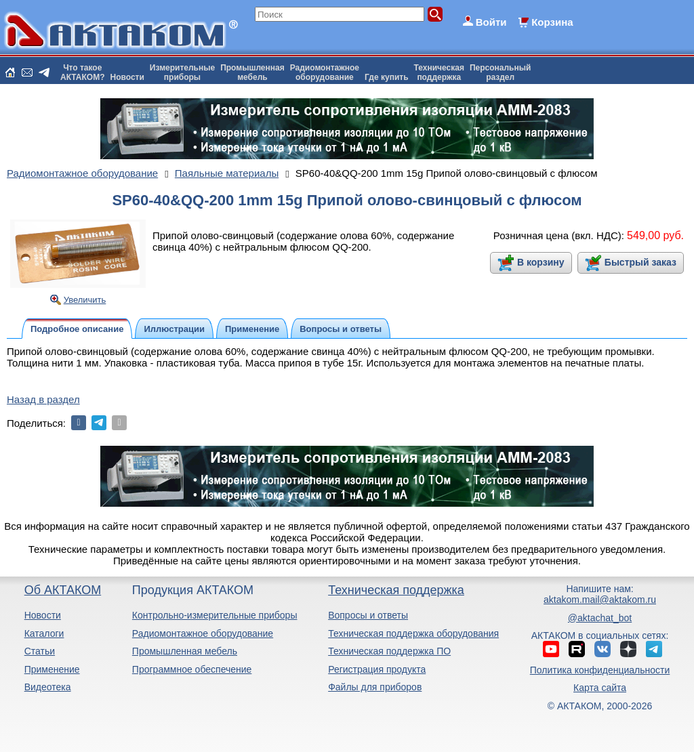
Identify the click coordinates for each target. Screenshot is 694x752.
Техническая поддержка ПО (389, 651)
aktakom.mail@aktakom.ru (600, 599)
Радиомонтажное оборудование (202, 633)
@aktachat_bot (600, 617)
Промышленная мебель (184, 651)
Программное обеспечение (192, 669)
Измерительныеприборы (182, 72)
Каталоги (44, 633)
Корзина (552, 22)
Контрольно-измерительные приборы (215, 615)
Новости (127, 77)
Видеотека (47, 687)
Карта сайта (599, 687)
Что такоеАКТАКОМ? (82, 72)
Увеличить (85, 300)
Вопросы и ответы (368, 615)
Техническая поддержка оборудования (413, 633)
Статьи (39, 651)
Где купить (387, 77)
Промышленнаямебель (252, 72)
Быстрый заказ (640, 262)
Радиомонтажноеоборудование (324, 72)
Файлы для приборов (375, 687)
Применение (52, 669)
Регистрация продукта (377, 669)
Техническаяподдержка (439, 72)
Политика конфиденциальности (600, 670)
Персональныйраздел (500, 72)
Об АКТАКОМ (62, 590)
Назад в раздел (43, 399)
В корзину (541, 262)
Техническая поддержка (396, 590)
